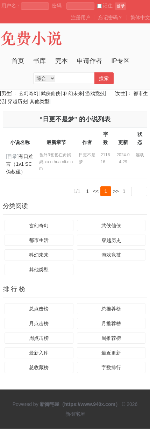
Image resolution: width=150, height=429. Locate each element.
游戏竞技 (95, 93)
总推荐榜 (111, 309)
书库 (39, 60)
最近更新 (111, 353)
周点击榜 (39, 338)
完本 (61, 60)
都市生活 (39, 240)
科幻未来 (73, 93)
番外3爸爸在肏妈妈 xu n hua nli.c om (56, 161)
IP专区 (120, 60)
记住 (105, 5)
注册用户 (81, 17)
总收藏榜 (39, 368)
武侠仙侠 (50, 93)
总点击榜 (39, 309)
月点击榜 (39, 324)
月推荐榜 (111, 324)
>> (116, 191)
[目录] (12, 156)
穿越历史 (17, 101)
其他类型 (39, 101)
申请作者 (89, 60)
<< (96, 191)
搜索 (104, 78)
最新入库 (39, 353)
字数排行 (111, 368)
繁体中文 (140, 17)
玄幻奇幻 (28, 93)
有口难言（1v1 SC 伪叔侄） (19, 164)
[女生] (120, 93)
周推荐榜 (111, 338)
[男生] (6, 93)
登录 (120, 5)
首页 (18, 60)
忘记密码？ (110, 17)
